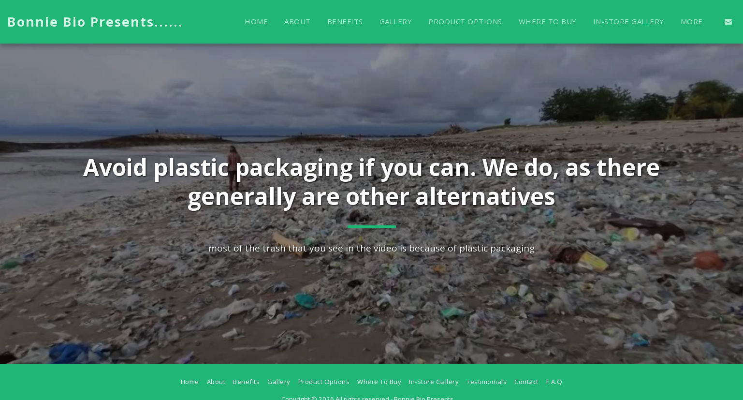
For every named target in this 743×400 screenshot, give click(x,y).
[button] (728, 21)
